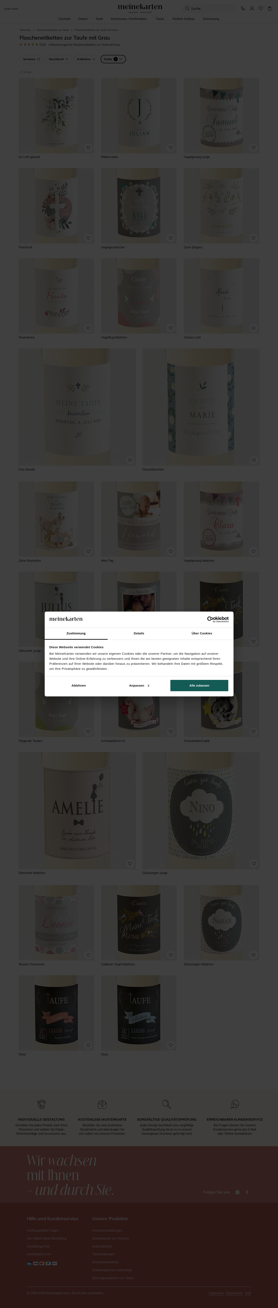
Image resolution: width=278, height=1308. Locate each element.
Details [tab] (139, 633)
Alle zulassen (199, 685)
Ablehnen (79, 685)
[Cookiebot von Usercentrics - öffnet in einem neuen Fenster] (210, 619)
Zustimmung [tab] (76, 633)
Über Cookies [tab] (202, 633)
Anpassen (139, 685)
